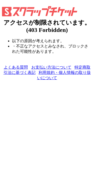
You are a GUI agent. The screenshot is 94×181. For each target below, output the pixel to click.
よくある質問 (16, 67)
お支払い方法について (51, 67)
